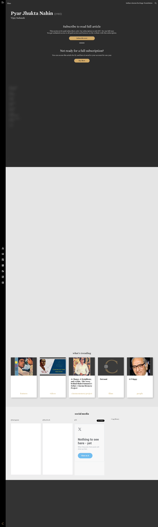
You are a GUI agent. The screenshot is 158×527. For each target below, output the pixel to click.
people (140, 393)
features (23, 393)
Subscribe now (81, 38)
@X (75, 420)
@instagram (15, 420)
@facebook (46, 420)
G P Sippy (133, 379)
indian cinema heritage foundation (139, 3)
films (9, 3)
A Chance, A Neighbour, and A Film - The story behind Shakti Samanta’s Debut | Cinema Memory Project (81, 383)
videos (53, 393)
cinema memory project (81, 393)
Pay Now (82, 61)
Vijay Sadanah (17, 18)
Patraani (103, 379)
